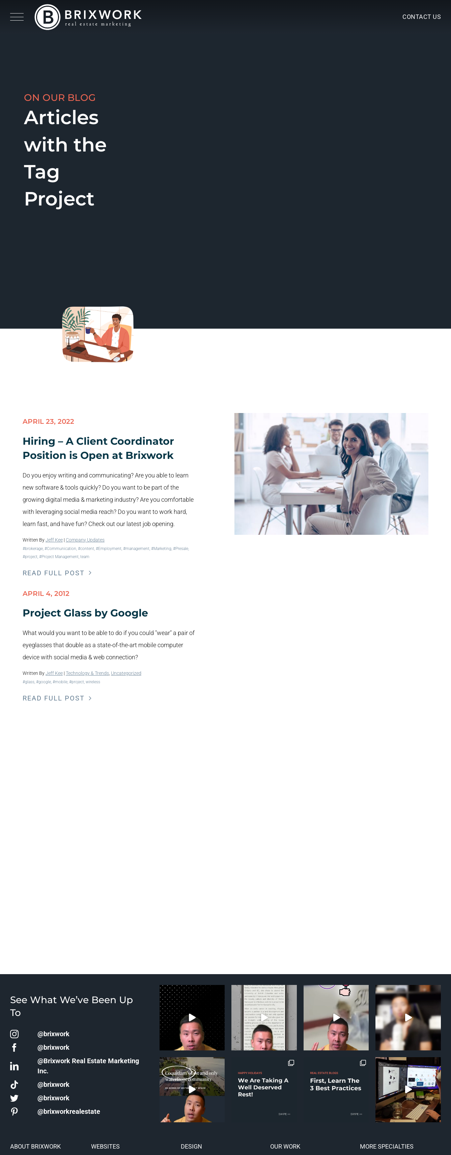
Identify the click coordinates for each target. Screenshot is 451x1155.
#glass (28, 682)
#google (43, 682)
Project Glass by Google (85, 613)
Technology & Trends (87, 673)
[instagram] (14, 1034)
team (84, 556)
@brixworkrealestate (68, 1111)
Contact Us (421, 16)
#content (86, 548)
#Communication (60, 548)
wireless (93, 682)
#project (30, 556)
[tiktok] (14, 1084)
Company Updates (85, 540)
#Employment (108, 548)
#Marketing (161, 548)
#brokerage (33, 548)
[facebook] (14, 1047)
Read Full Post (54, 573)
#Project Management (59, 556)
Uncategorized (126, 673)
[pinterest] (14, 1111)
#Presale (180, 548)
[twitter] (14, 1098)
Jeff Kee (54, 540)
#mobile (60, 682)
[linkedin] (14, 1066)
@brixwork (53, 1034)
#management (136, 548)
